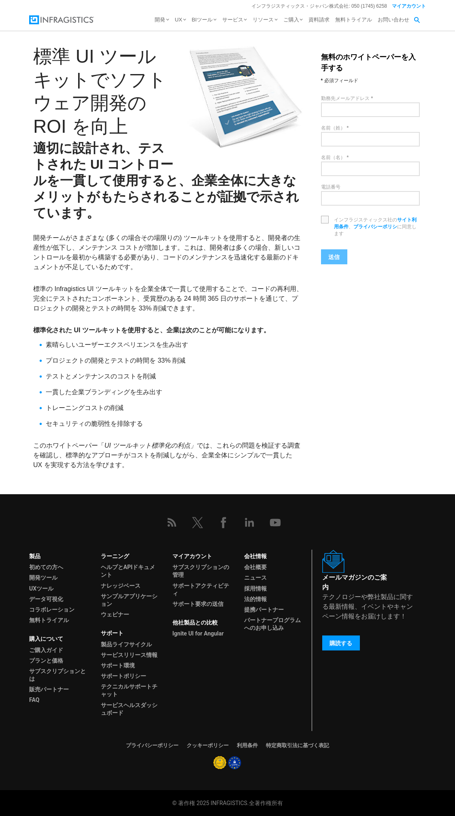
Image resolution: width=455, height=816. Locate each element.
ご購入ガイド (46, 650)
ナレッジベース (120, 585)
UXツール (41, 588)
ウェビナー (115, 614)
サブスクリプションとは (57, 675)
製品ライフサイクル (126, 644)
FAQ (34, 700)
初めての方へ (46, 567)
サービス (232, 20)
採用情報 (255, 588)
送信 (334, 257)
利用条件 (247, 745)
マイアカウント (409, 6)
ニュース (255, 577)
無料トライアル (353, 20)
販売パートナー (49, 689)
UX (178, 20)
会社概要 (255, 567)
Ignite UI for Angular (198, 633)
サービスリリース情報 (129, 655)
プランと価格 (46, 660)
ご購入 (291, 20)
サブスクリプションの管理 (200, 571)
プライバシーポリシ (375, 227)
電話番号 (330, 187)
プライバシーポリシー (152, 745)
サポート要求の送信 (197, 604)
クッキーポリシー (208, 745)
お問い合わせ (393, 20)
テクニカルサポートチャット (129, 690)
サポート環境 (118, 665)
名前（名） (333, 157)
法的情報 (255, 599)
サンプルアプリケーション (129, 600)
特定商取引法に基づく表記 (297, 745)
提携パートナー (264, 609)
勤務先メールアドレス (345, 98)
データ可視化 (46, 599)
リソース (263, 20)
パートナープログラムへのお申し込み (272, 624)
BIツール (202, 20)
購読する (341, 643)
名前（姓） (333, 128)
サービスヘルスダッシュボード (129, 709)
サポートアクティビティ (200, 589)
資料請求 (319, 20)
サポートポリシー (123, 676)
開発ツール (43, 577)
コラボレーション (51, 609)
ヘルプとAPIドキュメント (128, 571)
